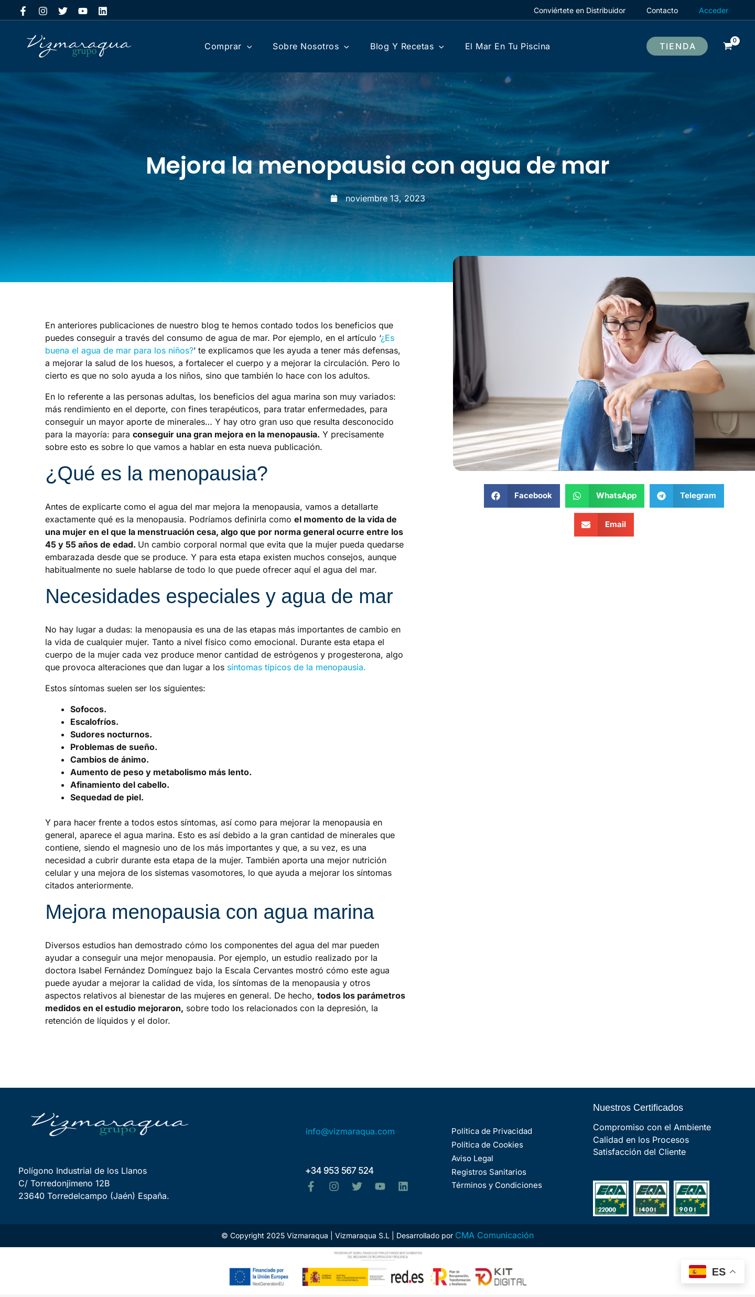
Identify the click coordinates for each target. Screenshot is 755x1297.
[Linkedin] (102, 11)
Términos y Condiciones (494, 1184)
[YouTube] (83, 11)
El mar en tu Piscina (492, 46)
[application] (262, 46)
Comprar (243, 46)
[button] (677, 46)
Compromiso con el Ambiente (652, 1127)
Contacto (665, 10)
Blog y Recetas (402, 46)
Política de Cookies (485, 1147)
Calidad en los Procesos (641, 1140)
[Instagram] (43, 11)
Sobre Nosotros (316, 46)
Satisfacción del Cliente (639, 1154)
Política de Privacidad (489, 1134)
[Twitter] (63, 11)
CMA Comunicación (494, 1237)
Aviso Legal (470, 1159)
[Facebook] (23, 11)
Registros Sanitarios (486, 1172)
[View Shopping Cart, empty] (727, 46)
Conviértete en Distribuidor (589, 10)
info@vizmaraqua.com (350, 1133)
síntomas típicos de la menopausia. (296, 667)
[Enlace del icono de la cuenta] (713, 10)
